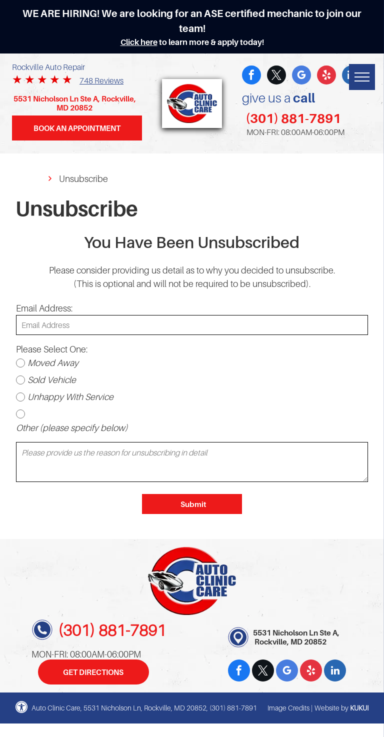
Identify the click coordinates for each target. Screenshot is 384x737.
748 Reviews (102, 81)
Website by (331, 708)
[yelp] (326, 76)
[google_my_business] (301, 76)
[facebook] (251, 76)
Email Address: (44, 308)
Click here (139, 42)
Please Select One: (52, 349)
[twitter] (276, 76)
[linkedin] (335, 672)
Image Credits (289, 708)
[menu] (362, 77)
